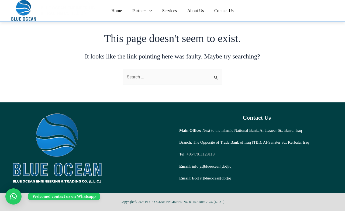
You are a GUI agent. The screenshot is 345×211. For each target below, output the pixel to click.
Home (120, 10)
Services (169, 10)
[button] (13, 196)
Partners (144, 11)
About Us (193, 10)
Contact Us (220, 10)
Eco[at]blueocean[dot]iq (211, 178)
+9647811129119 (200, 154)
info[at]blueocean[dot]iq (212, 166)
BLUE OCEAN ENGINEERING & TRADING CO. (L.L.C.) (70, 10)
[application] (151, 11)
